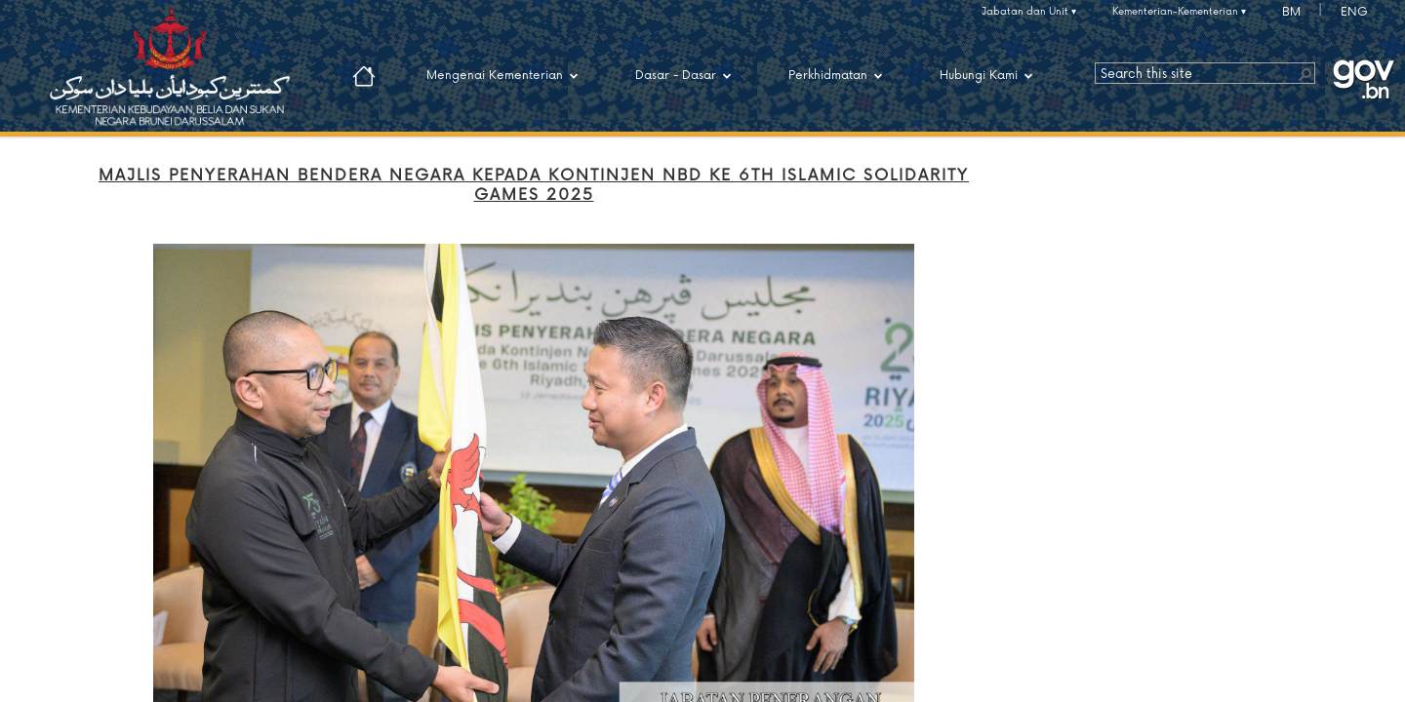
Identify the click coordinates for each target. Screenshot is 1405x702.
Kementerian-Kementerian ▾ (1179, 12)
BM (1291, 12)
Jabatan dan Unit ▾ (1029, 12)
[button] (1304, 73)
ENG (1354, 12)
